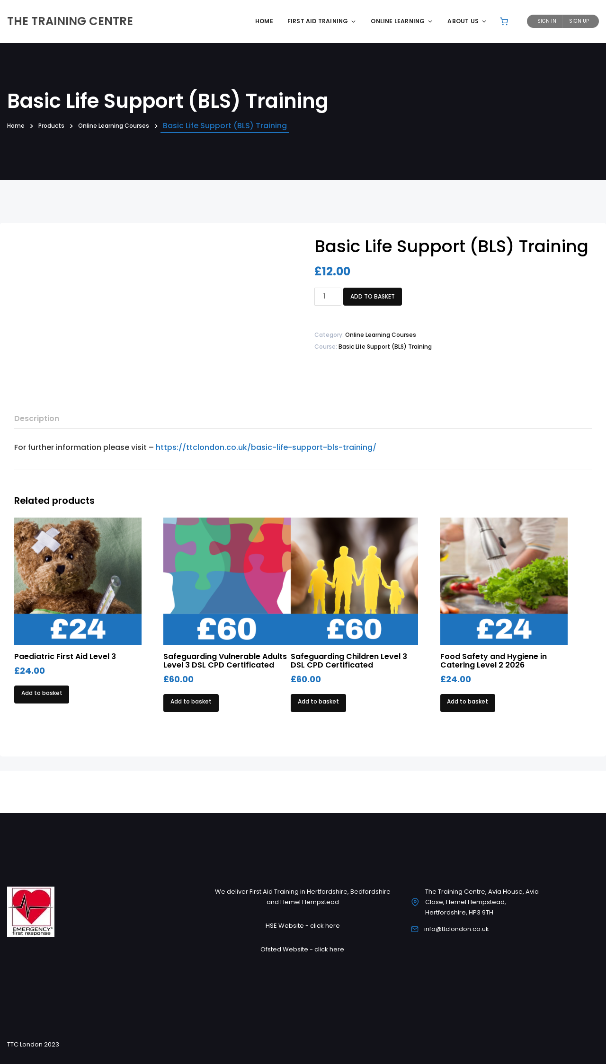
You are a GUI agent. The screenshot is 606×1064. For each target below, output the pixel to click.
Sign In (546, 21)
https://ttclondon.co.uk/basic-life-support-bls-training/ (266, 447)
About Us (467, 21)
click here (325, 925)
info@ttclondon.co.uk (456, 928)
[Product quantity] (327, 297)
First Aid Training (322, 21)
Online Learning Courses (138, 126)
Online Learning (402, 21)
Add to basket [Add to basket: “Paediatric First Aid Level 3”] (41, 693)
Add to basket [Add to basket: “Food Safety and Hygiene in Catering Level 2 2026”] (467, 701)
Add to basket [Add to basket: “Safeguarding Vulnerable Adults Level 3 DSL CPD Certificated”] (191, 701)
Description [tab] (36, 418)
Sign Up (579, 21)
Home (264, 21)
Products (61, 126)
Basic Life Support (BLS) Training (385, 347)
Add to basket (372, 296)
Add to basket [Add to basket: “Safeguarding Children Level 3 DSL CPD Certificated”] (318, 701)
